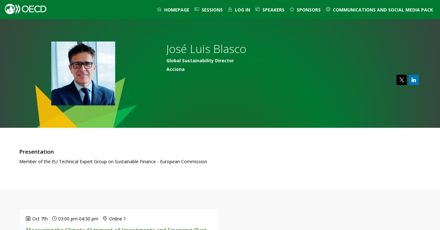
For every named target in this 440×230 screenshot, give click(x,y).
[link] (173, 9)
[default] (239, 9)
